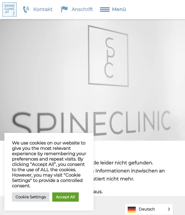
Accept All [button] (65, 196)
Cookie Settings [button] (30, 196)
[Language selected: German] (148, 209)
